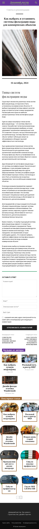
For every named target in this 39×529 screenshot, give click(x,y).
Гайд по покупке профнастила (30, 464)
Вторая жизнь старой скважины (30, 439)
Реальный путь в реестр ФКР (29, 366)
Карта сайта (6, 523)
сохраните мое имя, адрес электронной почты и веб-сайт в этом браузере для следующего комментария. (19, 320)
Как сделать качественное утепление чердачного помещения (30, 341)
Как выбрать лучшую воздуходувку (10, 367)
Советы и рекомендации (18, 10)
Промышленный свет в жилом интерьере (9, 465)
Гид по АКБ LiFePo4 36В (29, 487)
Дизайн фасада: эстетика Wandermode (9, 388)
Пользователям (16, 523)
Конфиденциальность (30, 523)
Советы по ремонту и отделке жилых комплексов (9, 340)
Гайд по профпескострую (9, 488)
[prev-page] (17, 497)
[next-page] (21, 497)
